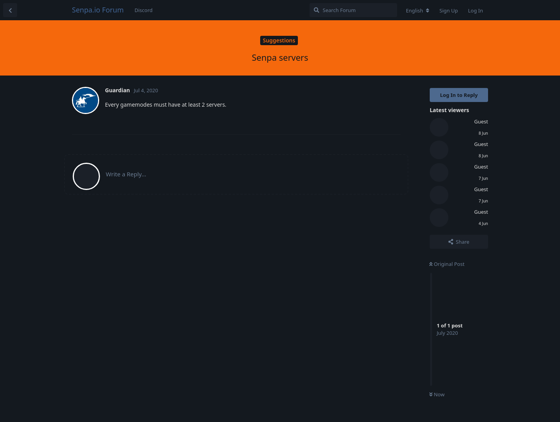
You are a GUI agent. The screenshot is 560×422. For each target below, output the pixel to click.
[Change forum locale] (417, 11)
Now (436, 394)
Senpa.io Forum (98, 9)
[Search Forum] (353, 10)
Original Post (446, 263)
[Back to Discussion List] (10, 10)
